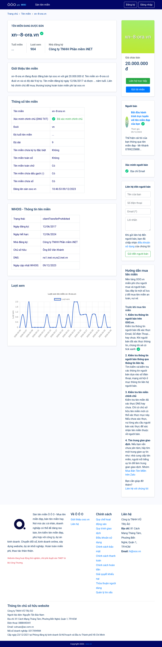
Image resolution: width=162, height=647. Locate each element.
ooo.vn (89, 644)
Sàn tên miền (42, 4)
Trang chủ (12, 13)
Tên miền (26, 13)
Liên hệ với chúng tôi (136, 488)
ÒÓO (16, 5)
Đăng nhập (146, 4)
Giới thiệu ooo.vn (80, 519)
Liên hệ (75, 524)
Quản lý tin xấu (104, 592)
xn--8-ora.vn (40, 13)
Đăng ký (130, 4)
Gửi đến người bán (138, 253)
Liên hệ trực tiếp (138, 80)
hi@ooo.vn (135, 551)
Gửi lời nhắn (138, 89)
